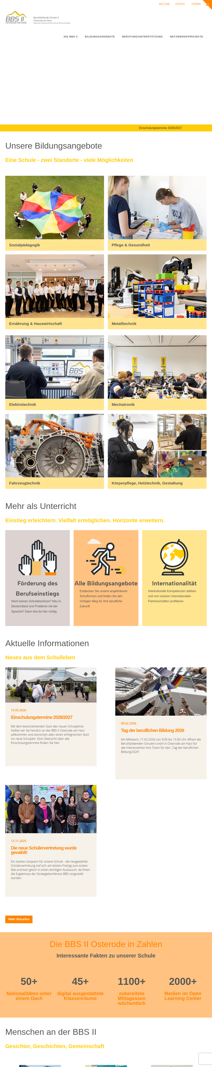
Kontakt (180, 4)
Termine (196, 4)
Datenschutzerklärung (159, 1060)
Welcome (164, 4)
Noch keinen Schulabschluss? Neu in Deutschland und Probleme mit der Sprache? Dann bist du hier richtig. (36, 606)
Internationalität (174, 583)
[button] (207, 5)
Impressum (152, 1055)
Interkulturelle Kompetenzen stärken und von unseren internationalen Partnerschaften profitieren (172, 596)
